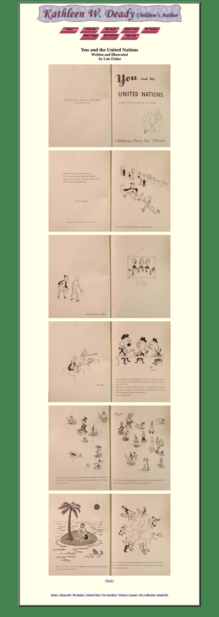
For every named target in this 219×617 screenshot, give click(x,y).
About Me (65, 594)
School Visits (93, 594)
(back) (109, 580)
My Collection (147, 594)
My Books (78, 594)
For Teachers (109, 594)
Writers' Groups (128, 594)
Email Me (162, 594)
